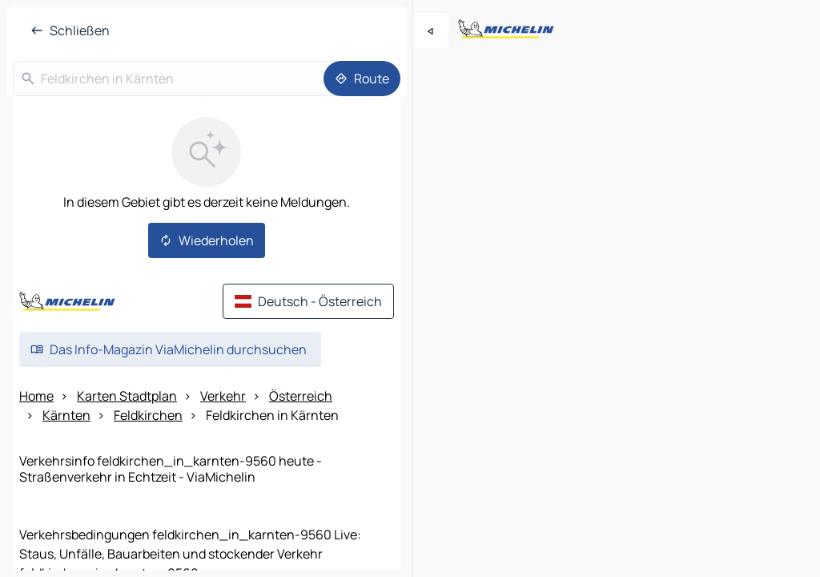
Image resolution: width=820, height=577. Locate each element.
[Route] (362, 78)
